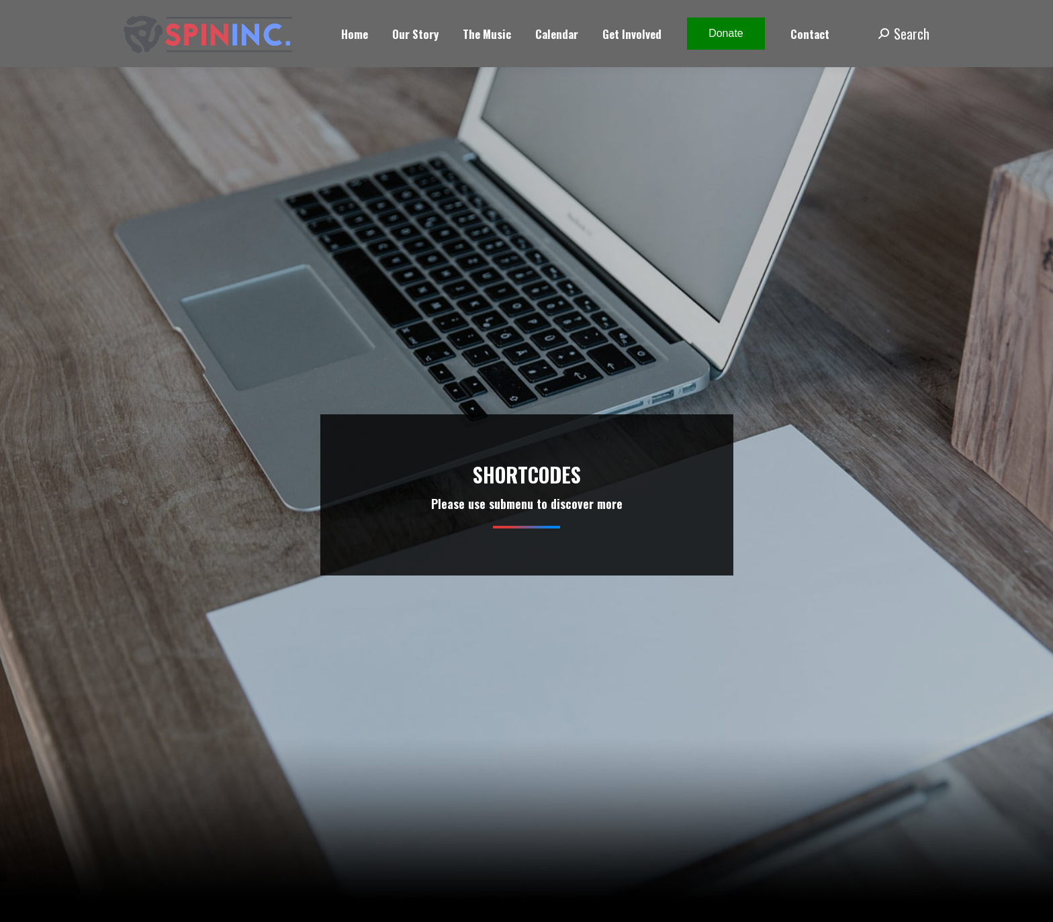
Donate (725, 33)
